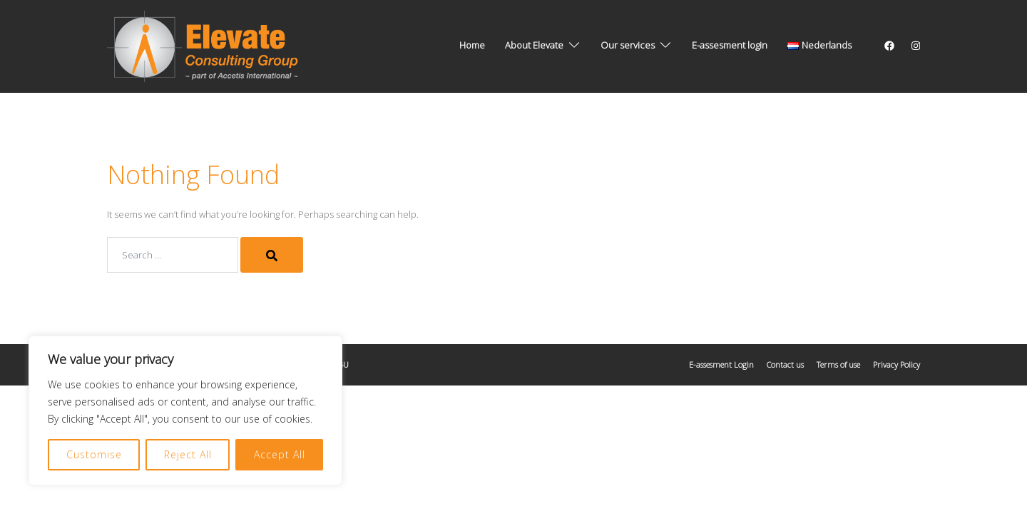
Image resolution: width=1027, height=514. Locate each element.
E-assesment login (729, 45)
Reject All (188, 454)
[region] (185, 410)
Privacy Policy (896, 364)
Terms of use (838, 364)
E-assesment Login (721, 364)
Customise (94, 454)
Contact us (785, 364)
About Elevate (534, 45)
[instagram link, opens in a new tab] (914, 45)
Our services (628, 45)
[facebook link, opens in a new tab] (888, 45)
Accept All (279, 454)
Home (472, 45)
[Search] (271, 255)
